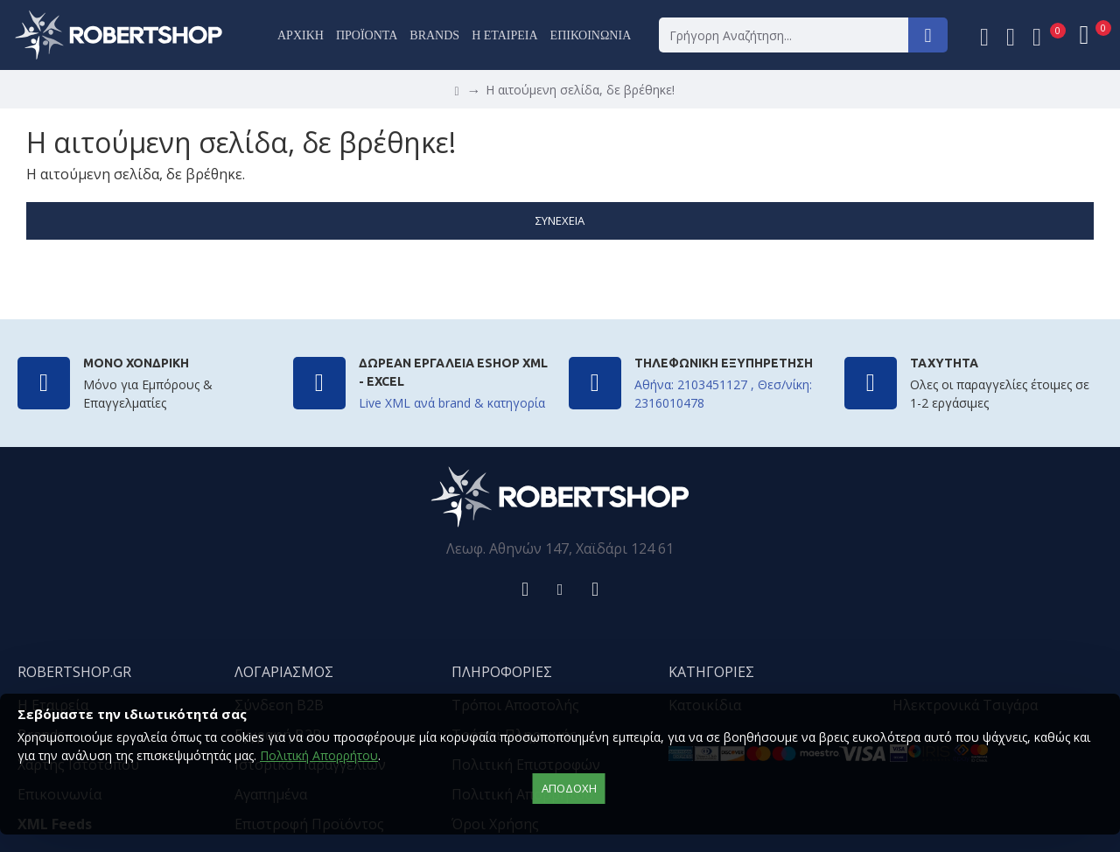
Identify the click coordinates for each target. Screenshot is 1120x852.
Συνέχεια (560, 220)
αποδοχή (569, 788)
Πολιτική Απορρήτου (319, 755)
